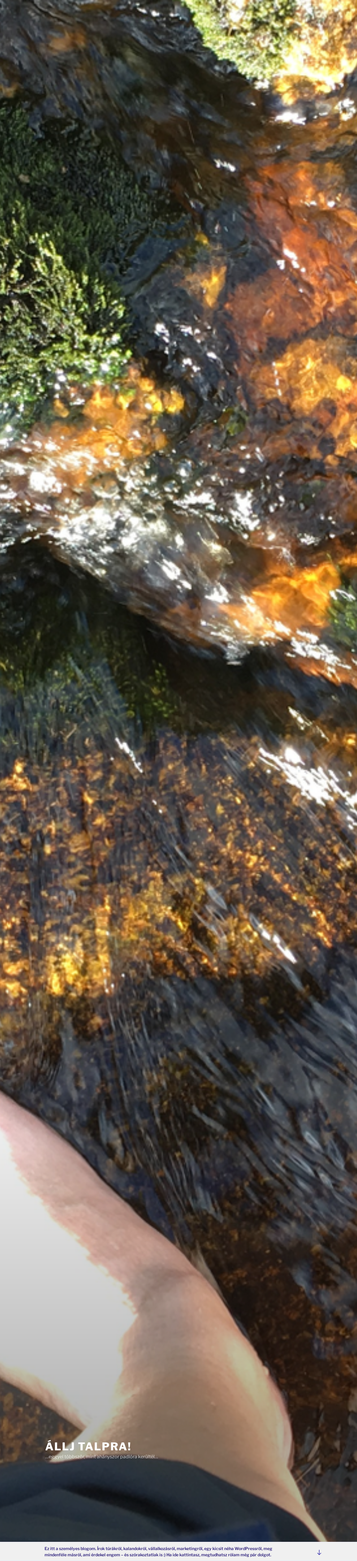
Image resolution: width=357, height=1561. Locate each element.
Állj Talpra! (88, 1443)
